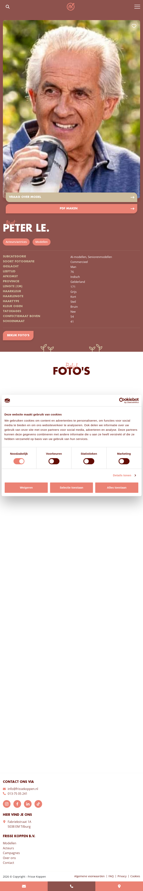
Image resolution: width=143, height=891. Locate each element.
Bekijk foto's (18, 335)
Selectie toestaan (71, 487)
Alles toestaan (117, 487)
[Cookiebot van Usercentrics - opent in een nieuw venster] (122, 400)
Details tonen (122, 475)
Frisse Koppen (70, 7)
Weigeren (26, 487)
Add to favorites (134, 26)
